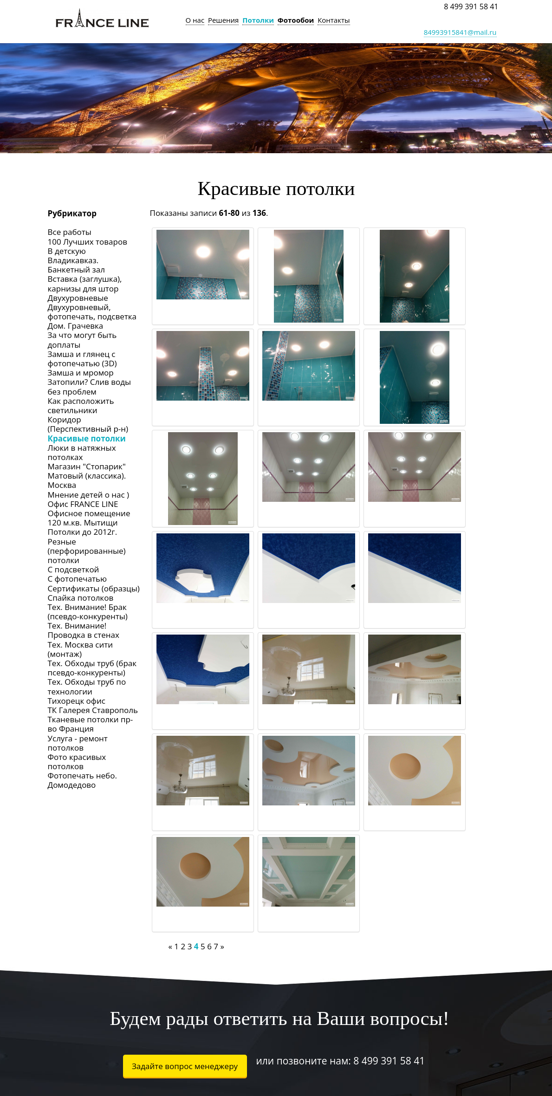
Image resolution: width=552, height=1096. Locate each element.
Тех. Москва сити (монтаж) (80, 649)
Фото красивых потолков (77, 762)
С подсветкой (73, 569)
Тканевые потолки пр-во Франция (90, 724)
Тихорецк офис (76, 700)
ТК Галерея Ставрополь (93, 710)
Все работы (69, 232)
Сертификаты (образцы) (94, 588)
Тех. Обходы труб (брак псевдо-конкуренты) (92, 668)
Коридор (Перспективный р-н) (88, 424)
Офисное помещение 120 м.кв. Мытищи (89, 518)
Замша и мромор (81, 372)
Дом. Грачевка (76, 325)
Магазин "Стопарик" (87, 466)
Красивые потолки (87, 438)
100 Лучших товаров (87, 241)
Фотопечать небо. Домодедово (82, 780)
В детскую (67, 251)
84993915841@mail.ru (460, 32)
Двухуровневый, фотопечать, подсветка (92, 312)
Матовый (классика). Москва (87, 480)
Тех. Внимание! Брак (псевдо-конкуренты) (88, 612)
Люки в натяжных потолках (82, 452)
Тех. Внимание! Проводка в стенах (83, 630)
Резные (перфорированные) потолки (87, 550)
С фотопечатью (77, 578)
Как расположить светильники (81, 405)
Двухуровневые (78, 297)
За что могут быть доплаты (82, 340)
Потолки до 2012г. (82, 531)
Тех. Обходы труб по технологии (87, 686)
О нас (195, 20)
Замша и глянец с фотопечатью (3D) (82, 359)
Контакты (334, 20)
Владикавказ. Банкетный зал (76, 265)
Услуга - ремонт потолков (78, 743)
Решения (223, 20)
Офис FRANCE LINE (83, 504)
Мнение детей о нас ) (89, 494)
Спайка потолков (81, 597)
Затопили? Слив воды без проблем (89, 386)
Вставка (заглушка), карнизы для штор (85, 283)
